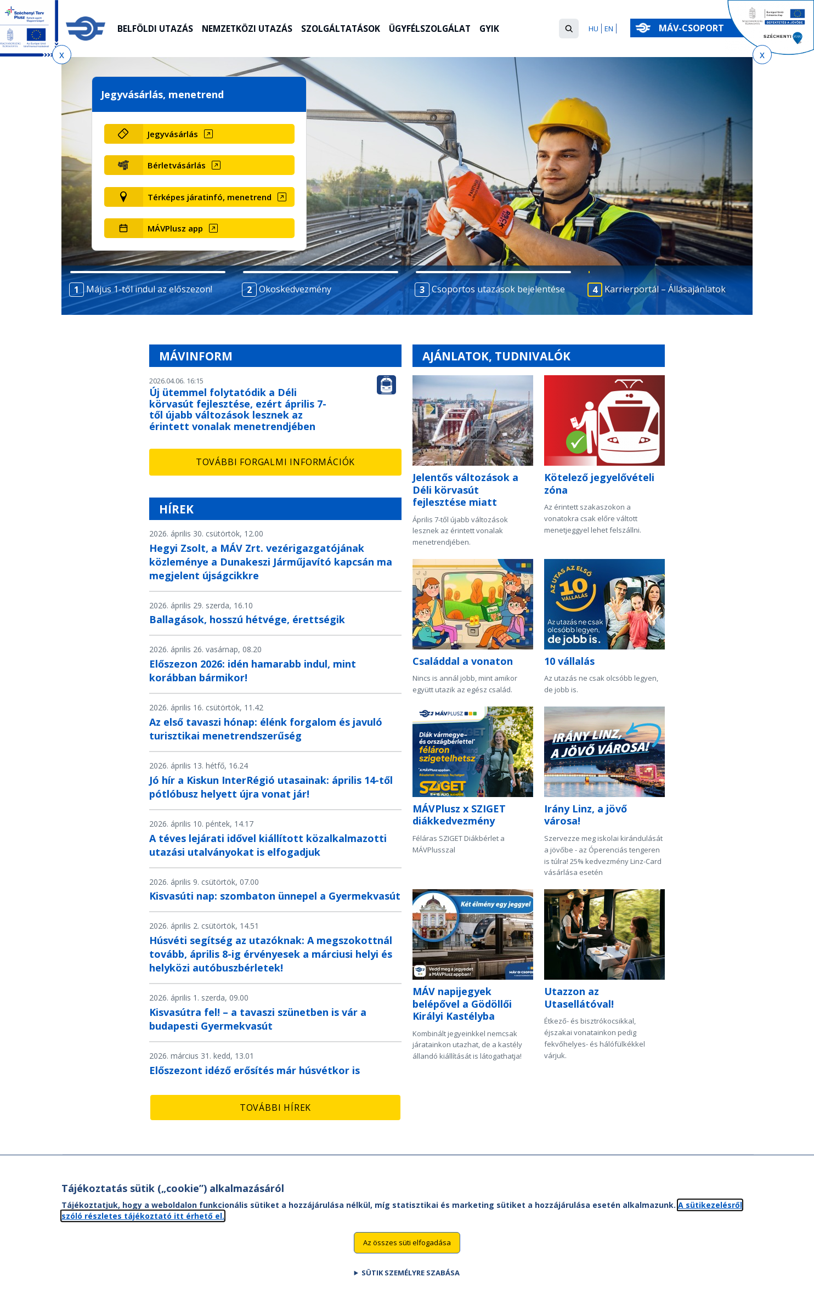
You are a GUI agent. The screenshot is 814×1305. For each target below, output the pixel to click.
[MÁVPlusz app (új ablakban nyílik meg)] (218, 228)
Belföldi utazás (156, 29)
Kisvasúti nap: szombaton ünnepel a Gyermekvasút (274, 895)
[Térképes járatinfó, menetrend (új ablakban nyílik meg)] (218, 197)
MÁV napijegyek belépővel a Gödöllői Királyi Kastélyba (462, 1003)
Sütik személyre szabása (410, 1273)
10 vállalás (569, 661)
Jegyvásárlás (173, 133)
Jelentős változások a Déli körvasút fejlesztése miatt (465, 490)
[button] (569, 28)
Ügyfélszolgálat (439, 29)
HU (593, 28)
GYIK (500, 29)
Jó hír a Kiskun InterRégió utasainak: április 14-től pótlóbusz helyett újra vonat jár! (271, 786)
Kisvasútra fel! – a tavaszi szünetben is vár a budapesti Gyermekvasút (257, 1018)
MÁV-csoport (693, 28)
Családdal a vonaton (462, 661)
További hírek (275, 1107)
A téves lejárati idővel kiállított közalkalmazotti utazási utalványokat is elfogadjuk (268, 845)
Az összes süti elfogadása (407, 1242)
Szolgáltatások (347, 29)
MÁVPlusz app (175, 228)
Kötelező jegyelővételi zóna (599, 483)
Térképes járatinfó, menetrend (210, 196)
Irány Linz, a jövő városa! (585, 815)
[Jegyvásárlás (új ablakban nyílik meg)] (218, 134)
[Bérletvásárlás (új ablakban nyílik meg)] (218, 165)
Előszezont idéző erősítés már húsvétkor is (254, 1070)
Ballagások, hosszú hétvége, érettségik (247, 619)
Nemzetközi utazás (250, 29)
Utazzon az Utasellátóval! (579, 997)
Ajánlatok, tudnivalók (496, 356)
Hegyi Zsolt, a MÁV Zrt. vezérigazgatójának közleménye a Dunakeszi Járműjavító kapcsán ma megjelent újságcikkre (270, 561)
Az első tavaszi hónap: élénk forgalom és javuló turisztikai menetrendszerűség (265, 728)
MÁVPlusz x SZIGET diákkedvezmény (459, 815)
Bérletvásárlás (177, 165)
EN (608, 28)
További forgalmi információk (275, 462)
